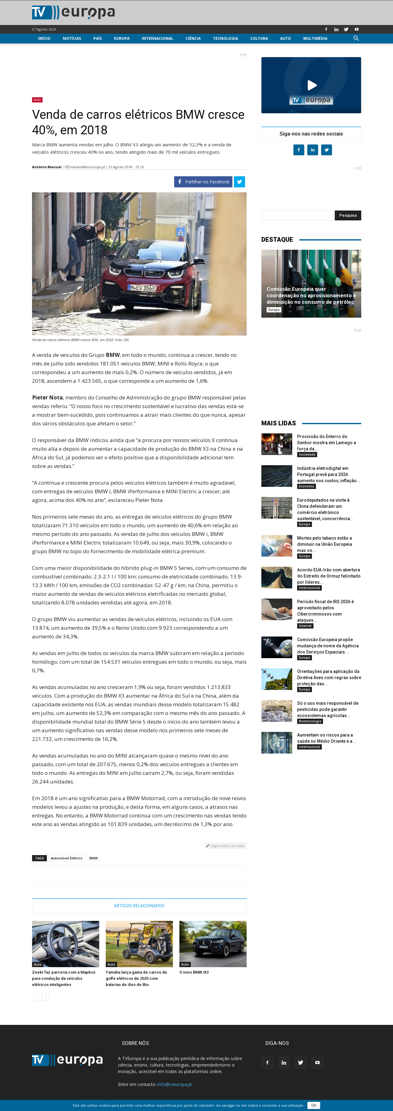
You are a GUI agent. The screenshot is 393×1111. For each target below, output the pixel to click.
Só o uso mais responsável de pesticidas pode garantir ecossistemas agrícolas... (327, 709)
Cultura (259, 38)
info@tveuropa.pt (175, 1084)
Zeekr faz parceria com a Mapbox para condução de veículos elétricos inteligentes (64, 978)
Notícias (72, 38)
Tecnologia (225, 38)
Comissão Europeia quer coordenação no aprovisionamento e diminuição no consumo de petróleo (311, 295)
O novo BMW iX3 (194, 972)
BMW (93, 858)
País (97, 38)
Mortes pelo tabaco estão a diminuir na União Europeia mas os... (324, 544)
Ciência (193, 38)
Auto (285, 38)
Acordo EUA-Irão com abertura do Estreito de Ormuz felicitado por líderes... (329, 576)
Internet (305, 626)
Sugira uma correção (225, 845)
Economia (306, 486)
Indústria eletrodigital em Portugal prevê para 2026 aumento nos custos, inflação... (328, 474)
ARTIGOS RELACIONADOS (139, 906)
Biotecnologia (310, 721)
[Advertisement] (139, 72)
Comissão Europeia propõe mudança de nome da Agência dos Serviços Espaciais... (328, 645)
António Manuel (47, 167)
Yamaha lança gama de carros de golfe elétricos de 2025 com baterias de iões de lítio (136, 978)
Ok (313, 1105)
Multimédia (315, 38)
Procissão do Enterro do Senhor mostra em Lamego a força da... (326, 442)
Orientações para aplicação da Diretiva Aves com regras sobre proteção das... (329, 677)
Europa (121, 38)
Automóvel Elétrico (67, 858)
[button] (356, 39)
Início (44, 38)
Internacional (157, 38)
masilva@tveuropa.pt (87, 167)
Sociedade (307, 454)
